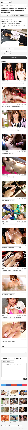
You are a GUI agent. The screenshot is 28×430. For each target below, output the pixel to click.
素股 (16, 8)
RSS (20, 425)
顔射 (9, 8)
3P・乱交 (7, 10)
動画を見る (14, 57)
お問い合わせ (5, 425)
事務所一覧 (7, 12)
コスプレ (23, 8)
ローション (12, 10)
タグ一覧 (2, 12)
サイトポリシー (13, 425)
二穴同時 (22, 10)
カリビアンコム (10, 48)
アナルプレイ (17, 10)
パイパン (2, 10)
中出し (2, 8)
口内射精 (6, 8)
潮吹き (13, 8)
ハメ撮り (19, 8)
